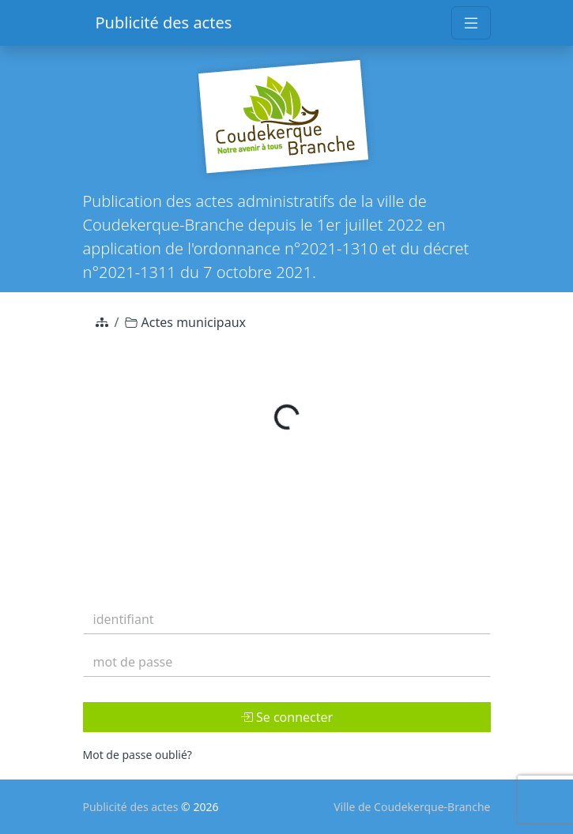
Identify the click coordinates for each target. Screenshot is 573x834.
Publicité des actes (164, 22)
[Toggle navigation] (471, 22)
